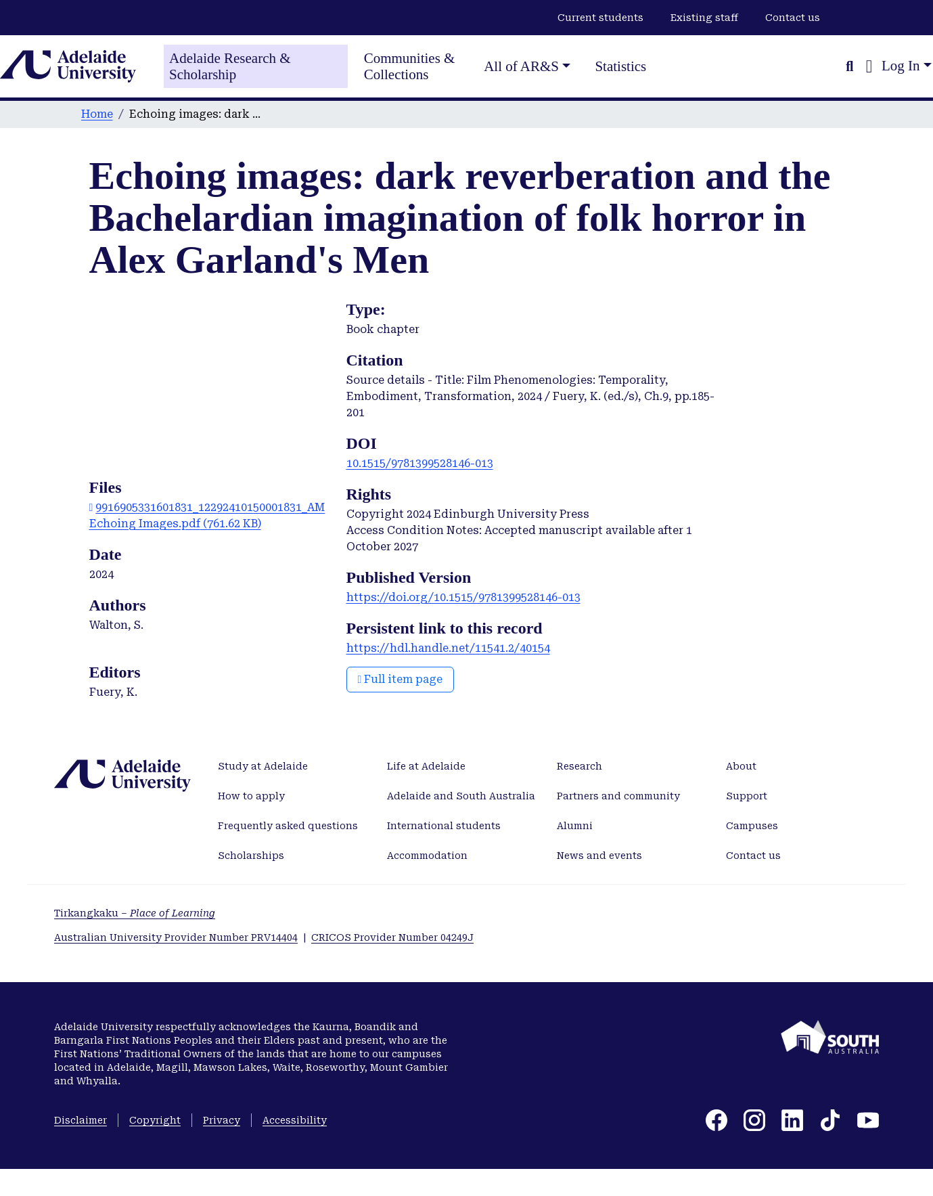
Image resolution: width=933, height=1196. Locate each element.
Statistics (620, 66)
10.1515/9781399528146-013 (419, 463)
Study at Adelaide (263, 766)
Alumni (575, 825)
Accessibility (295, 1120)
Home (97, 114)
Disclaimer (80, 1120)
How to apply (251, 796)
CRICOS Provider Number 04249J (392, 937)
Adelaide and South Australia (461, 796)
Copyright (155, 1120)
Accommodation (427, 855)
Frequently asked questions (288, 825)
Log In (901, 66)
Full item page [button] (400, 679)
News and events (599, 855)
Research (579, 766)
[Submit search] (849, 66)
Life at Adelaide (426, 766)
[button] (869, 66)
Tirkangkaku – (134, 913)
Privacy (221, 1120)
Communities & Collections (409, 66)
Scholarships (251, 855)
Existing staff (704, 17)
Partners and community (618, 796)
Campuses (752, 825)
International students (444, 825)
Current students (600, 17)
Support (746, 796)
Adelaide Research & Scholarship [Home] (230, 66)
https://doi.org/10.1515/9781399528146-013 (463, 597)
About (741, 766)
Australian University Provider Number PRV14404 (176, 937)
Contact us (792, 17)
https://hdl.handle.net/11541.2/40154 (448, 648)
